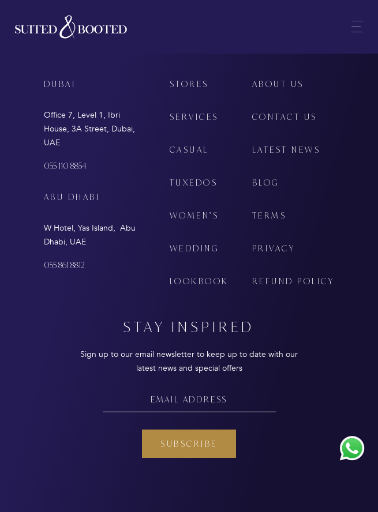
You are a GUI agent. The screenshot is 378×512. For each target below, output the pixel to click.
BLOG (265, 182)
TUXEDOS (194, 182)
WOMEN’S (194, 215)
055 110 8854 (65, 166)
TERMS (269, 215)
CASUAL (189, 150)
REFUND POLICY (293, 281)
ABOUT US (278, 84)
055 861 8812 (64, 265)
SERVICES (194, 117)
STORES (189, 84)
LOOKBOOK (199, 281)
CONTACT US (284, 117)
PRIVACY (273, 248)
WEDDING (194, 248)
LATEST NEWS (286, 150)
